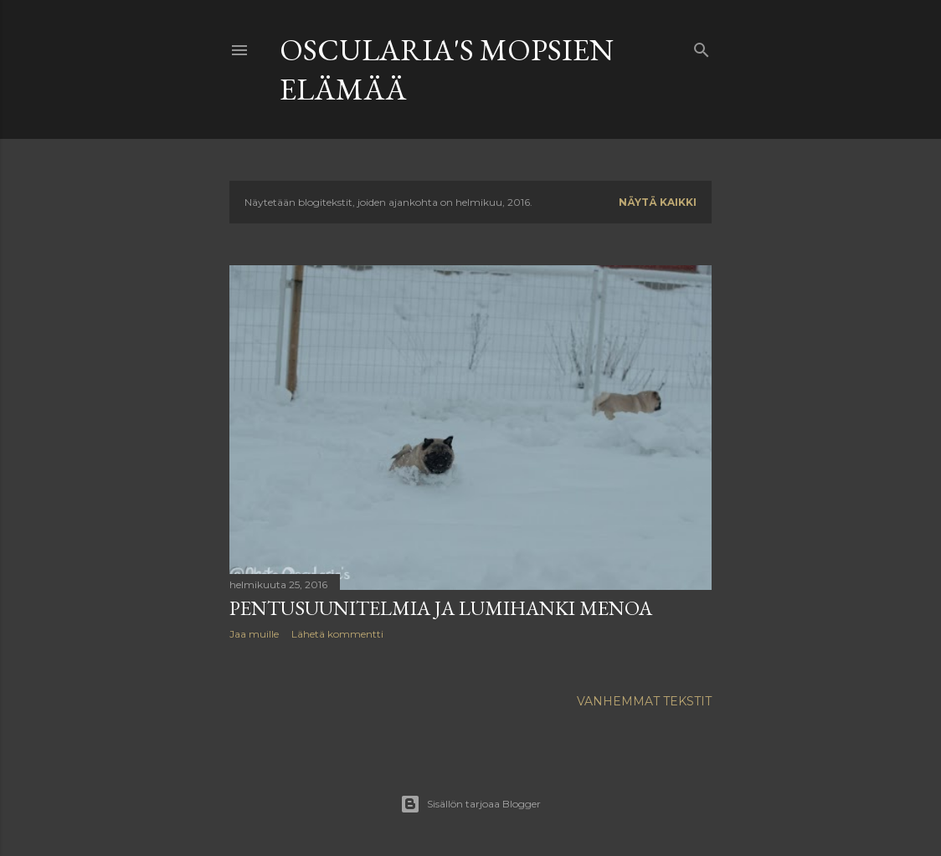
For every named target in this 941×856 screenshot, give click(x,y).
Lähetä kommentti (337, 634)
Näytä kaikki (658, 202)
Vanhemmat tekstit (644, 701)
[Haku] (702, 46)
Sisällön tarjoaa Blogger (470, 804)
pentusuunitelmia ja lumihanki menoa (440, 608)
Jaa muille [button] (254, 634)
